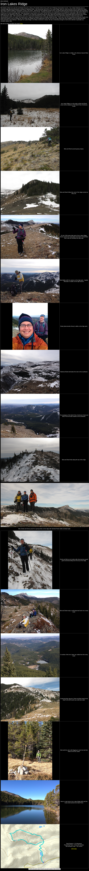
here (21, 23)
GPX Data (74, 848)
